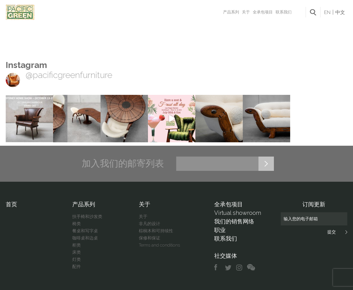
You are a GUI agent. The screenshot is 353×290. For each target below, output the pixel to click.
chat (251, 267)
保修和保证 (149, 238)
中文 (340, 12)
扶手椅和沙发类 (87, 216)
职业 (220, 230)
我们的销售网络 (234, 221)
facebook (217, 267)
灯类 (76, 259)
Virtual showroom (237, 212)
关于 (246, 12)
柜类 (76, 245)
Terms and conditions (159, 245)
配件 (76, 266)
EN (327, 12)
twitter (228, 267)
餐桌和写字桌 (85, 230)
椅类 (76, 223)
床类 (76, 252)
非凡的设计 (149, 223)
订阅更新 (313, 204)
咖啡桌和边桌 (85, 238)
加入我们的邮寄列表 (123, 163)
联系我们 (284, 12)
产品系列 (231, 12)
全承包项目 (263, 12)
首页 (11, 204)
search (313, 12)
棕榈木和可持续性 (156, 230)
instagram (239, 267)
